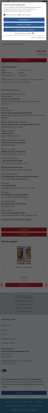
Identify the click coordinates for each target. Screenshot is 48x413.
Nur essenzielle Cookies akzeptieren (24, 29)
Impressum (34, 37)
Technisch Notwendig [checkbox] (11, 15)
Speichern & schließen (24, 24)
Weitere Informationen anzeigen (24, 33)
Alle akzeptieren (24, 20)
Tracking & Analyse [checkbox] (26, 15)
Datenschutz (41, 37)
